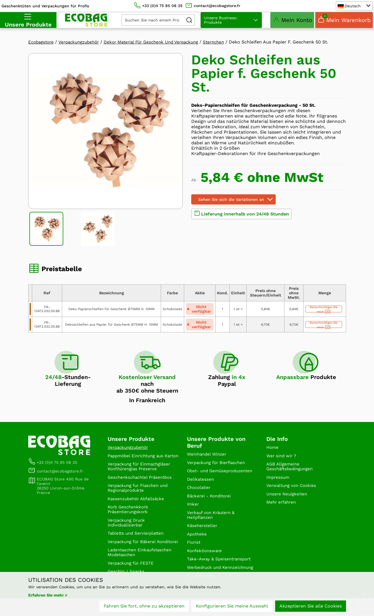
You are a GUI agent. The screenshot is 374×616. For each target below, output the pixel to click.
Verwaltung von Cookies (292, 490)
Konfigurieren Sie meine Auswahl (232, 607)
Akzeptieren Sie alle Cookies (310, 607)
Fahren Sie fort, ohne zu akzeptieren (144, 607)
